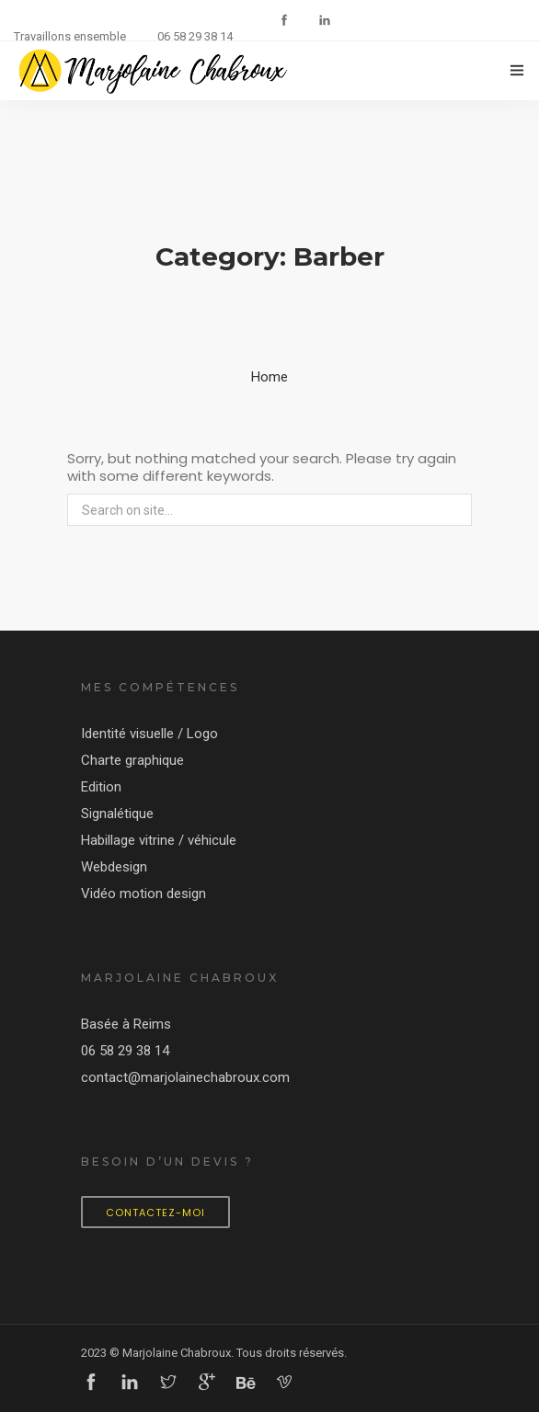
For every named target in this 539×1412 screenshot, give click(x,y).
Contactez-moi (155, 1212)
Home (269, 377)
